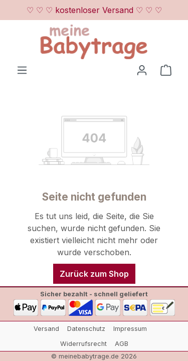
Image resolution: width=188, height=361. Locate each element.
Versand (46, 328)
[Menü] (22, 70)
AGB (121, 343)
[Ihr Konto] (142, 70)
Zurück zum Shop (94, 274)
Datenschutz (86, 328)
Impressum (130, 328)
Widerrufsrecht (83, 343)
